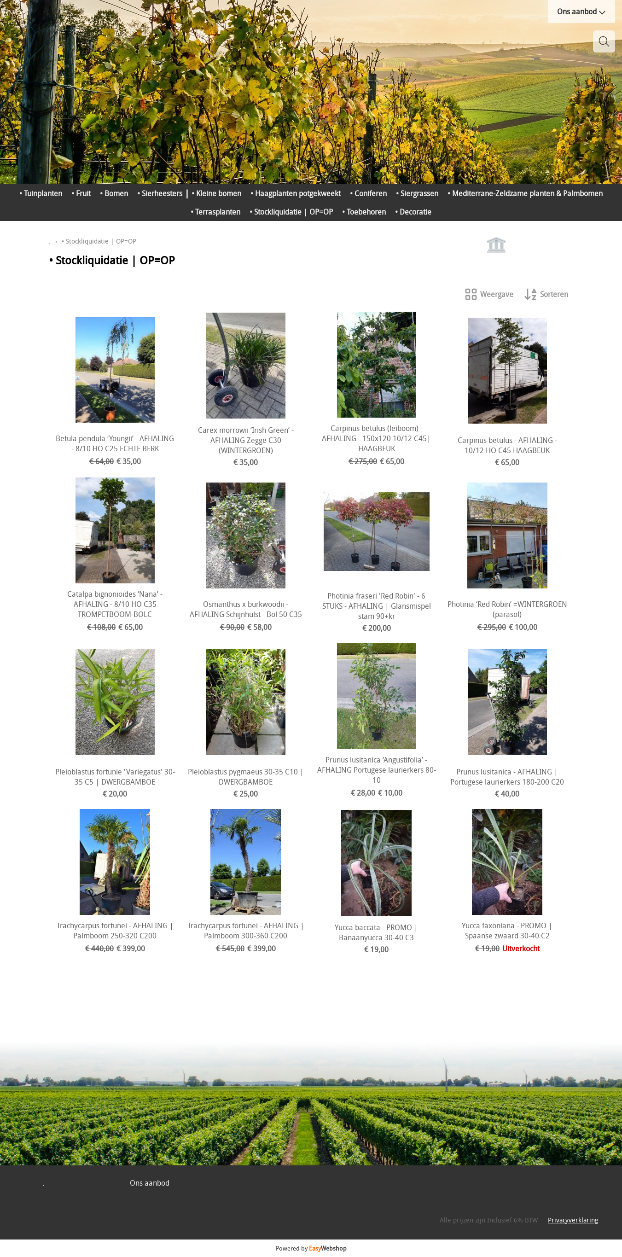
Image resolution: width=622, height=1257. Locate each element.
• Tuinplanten (40, 193)
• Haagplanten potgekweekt (295, 193)
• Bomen (114, 193)
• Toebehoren (364, 212)
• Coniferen (368, 193)
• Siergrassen (417, 193)
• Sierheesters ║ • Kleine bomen (189, 193)
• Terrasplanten (215, 212)
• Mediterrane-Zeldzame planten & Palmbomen (525, 193)
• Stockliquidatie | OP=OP (291, 212)
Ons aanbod (581, 11)
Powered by (311, 1248)
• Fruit (81, 193)
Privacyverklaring (573, 1220)
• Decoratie (413, 212)
